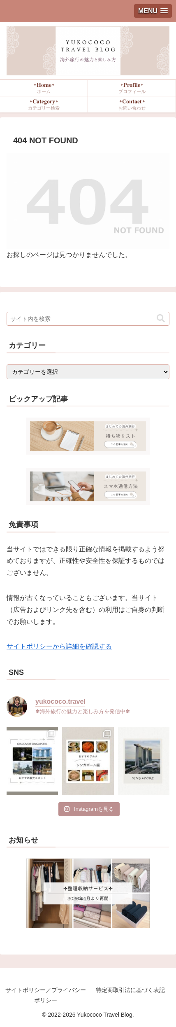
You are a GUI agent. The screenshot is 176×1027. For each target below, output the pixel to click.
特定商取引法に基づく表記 (130, 990)
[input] (88, 319)
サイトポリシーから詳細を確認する (59, 646)
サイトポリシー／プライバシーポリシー (45, 995)
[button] (160, 318)
